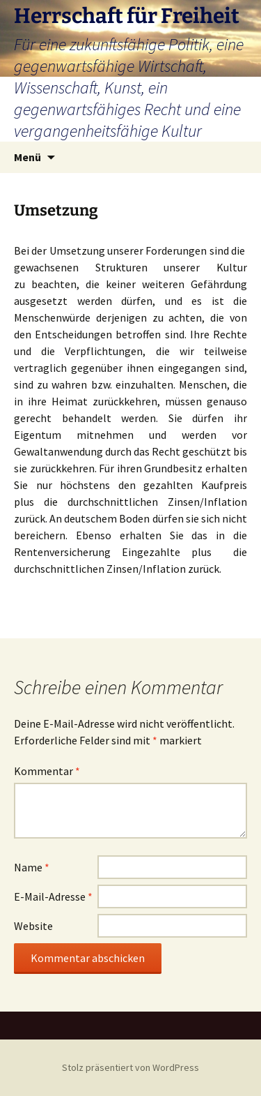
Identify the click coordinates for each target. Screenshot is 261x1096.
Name (31, 867)
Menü (27, 157)
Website (33, 926)
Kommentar (47, 771)
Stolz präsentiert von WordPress (130, 1067)
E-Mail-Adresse (53, 896)
